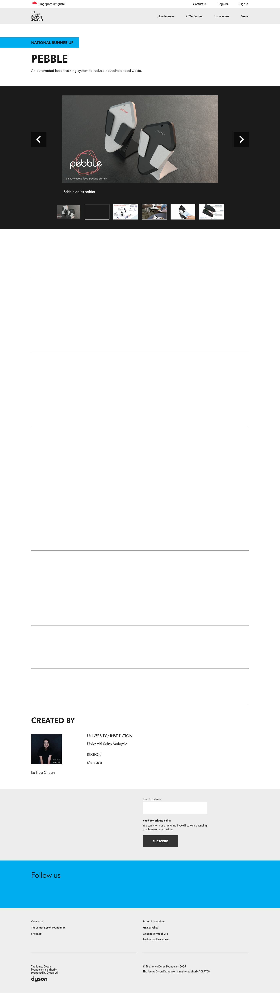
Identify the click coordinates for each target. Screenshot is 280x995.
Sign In (244, 4)
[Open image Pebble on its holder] (68, 213)
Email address (152, 801)
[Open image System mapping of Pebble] (125, 213)
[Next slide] (241, 140)
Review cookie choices (156, 941)
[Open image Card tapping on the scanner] (183, 213)
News (244, 16)
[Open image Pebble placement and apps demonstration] (154, 213)
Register (223, 4)
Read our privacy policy (157, 822)
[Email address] (175, 809)
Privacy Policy (150, 930)
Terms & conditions (154, 923)
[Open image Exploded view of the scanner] (211, 213)
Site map (36, 936)
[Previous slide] (38, 140)
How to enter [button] (166, 16)
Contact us (199, 4)
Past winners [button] (221, 16)
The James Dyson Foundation (48, 930)
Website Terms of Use (155, 936)
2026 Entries (194, 16)
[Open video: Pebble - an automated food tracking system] (97, 213)
